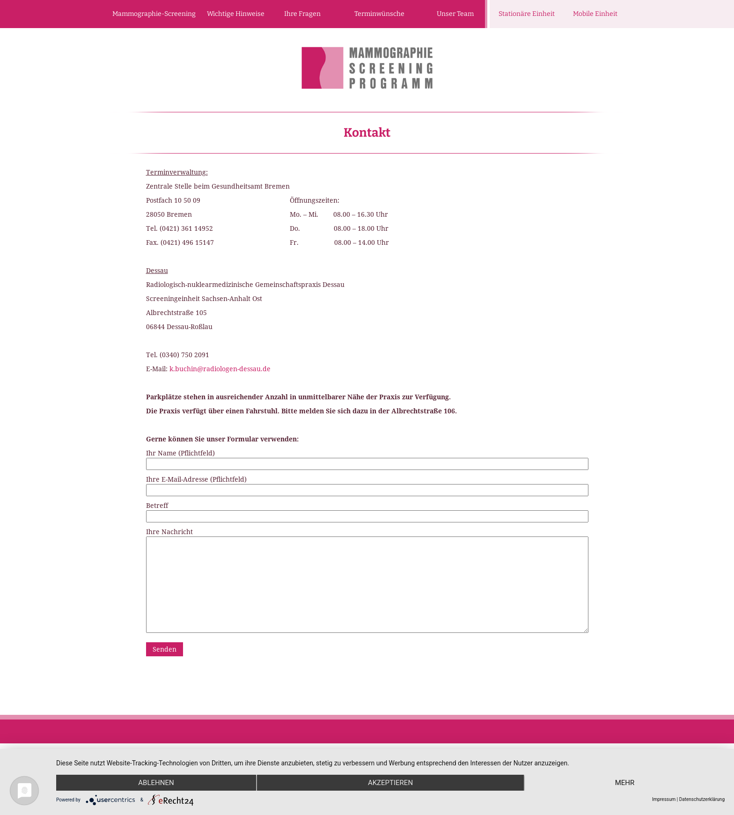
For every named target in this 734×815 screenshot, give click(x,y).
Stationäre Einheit (527, 14)
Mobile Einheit (595, 14)
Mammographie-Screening (154, 14)
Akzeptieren (390, 782)
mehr (625, 782)
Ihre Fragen (302, 14)
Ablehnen (156, 782)
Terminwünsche (379, 14)
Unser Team (455, 14)
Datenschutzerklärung (702, 799)
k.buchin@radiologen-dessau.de (220, 368)
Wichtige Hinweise (235, 14)
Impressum (663, 799)
